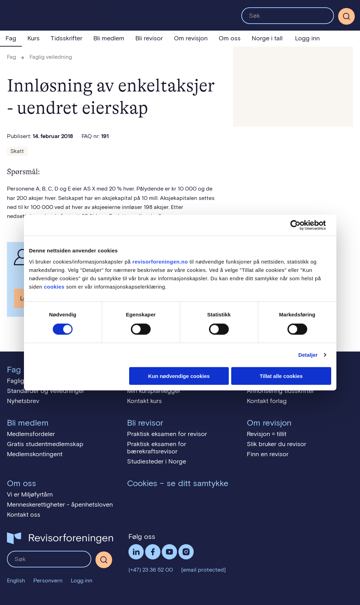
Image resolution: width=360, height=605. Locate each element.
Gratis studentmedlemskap (45, 444)
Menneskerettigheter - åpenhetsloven (60, 504)
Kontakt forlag (267, 401)
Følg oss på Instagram (186, 551)
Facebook (152, 551)
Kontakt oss (23, 514)
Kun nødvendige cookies (179, 376)
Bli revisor (149, 38)
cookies (54, 286)
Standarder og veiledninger (45, 391)
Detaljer (308, 355)
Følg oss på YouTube (169, 551)
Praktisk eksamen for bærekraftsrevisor (156, 447)
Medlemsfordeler (31, 434)
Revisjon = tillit (266, 434)
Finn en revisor (267, 454)
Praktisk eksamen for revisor (167, 434)
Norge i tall (267, 38)
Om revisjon (191, 38)
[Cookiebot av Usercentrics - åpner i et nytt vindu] (300, 225)
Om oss (230, 38)
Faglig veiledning (51, 57)
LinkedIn (136, 551)
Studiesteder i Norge (156, 461)
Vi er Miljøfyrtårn (30, 494)
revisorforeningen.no (160, 261)
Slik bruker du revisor (276, 444)
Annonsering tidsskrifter (280, 391)
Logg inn (307, 38)
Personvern (47, 580)
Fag (11, 38)
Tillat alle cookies (281, 376)
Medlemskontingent (34, 454)
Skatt (17, 151)
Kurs (33, 38)
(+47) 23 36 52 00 (150, 569)
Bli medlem (108, 38)
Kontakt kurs (144, 401)
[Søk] (346, 16)
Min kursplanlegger (154, 391)
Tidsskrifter (66, 38)
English (16, 580)
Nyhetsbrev (23, 401)
